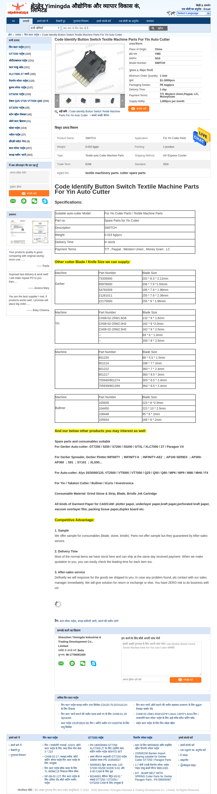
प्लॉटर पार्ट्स (14, 134)
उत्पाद (18, 34)
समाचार (150, 21)
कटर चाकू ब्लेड (16, 67)
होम (10, 34)
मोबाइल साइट (188, 765)
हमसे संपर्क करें (104, 21)
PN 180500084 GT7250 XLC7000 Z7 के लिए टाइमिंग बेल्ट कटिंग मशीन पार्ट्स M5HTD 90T (107, 748)
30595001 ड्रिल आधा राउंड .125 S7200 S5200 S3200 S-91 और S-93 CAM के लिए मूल (107, 768)
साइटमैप (184, 760)
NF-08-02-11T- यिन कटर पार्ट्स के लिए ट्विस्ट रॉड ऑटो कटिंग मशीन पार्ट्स (62, 779)
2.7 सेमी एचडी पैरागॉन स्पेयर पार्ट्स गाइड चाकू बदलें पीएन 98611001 (152, 766)
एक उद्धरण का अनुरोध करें (193, 750)
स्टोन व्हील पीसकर (17, 114)
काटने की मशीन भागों (108, 621)
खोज (160, 28)
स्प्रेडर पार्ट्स (14, 127)
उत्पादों (26, 21)
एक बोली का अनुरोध (191, 9)
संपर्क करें (29, 193)
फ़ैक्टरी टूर (60, 21)
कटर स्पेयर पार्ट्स (17, 148)
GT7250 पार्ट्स (16, 53)
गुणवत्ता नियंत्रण (81, 21)
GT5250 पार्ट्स (16, 94)
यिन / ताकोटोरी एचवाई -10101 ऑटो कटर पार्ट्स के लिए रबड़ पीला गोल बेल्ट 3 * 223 (62, 748)
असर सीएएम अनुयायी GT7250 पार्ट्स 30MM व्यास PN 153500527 (108, 758)
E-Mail (184, 755)
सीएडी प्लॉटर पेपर (17, 141)
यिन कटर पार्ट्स (31, 34)
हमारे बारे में (42, 21)
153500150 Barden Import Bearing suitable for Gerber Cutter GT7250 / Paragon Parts (153, 756)
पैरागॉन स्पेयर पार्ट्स (18, 80)
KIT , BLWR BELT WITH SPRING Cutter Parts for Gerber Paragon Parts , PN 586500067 (153, 776)
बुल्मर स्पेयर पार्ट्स (17, 87)
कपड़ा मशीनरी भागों (87, 621)
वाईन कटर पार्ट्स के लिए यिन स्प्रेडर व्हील (155, 723)
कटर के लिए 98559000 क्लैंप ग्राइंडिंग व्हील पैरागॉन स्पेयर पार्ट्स (153, 747)
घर (13, 21)
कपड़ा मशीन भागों (17, 154)
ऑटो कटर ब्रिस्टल (17, 121)
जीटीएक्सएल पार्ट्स (18, 60)
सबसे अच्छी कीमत (100, 115)
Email (207, 9)
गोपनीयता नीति (25, 790)
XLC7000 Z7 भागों (19, 74)
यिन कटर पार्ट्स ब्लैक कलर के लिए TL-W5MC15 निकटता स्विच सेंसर (61, 770)
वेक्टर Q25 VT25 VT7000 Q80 (25, 101)
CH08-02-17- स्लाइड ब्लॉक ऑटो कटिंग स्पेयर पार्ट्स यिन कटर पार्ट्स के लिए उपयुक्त (62, 760)
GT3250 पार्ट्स (16, 107)
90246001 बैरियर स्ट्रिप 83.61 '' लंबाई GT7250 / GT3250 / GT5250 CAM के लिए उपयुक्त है (106, 779)
